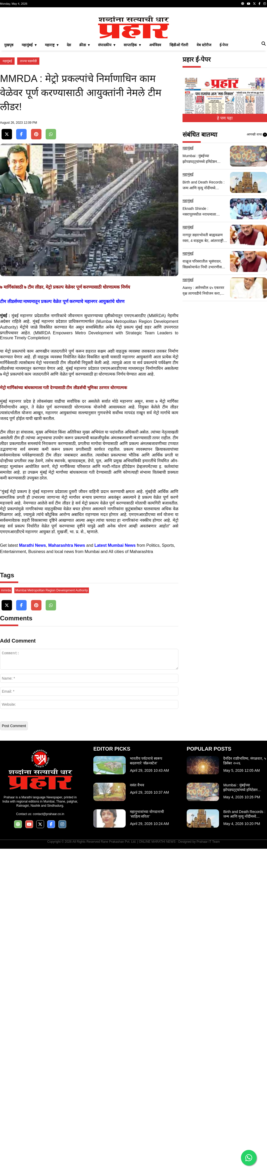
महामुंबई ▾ (29, 45)
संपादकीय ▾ (106, 45)
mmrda (6, 715)
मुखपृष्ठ (8, 45)
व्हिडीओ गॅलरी (178, 45)
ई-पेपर (224, 45)
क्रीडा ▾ (84, 45)
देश (69, 45)
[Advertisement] (89, 629)
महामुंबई (7, 61)
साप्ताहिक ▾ (132, 45)
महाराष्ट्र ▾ (51, 45)
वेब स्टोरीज (204, 45)
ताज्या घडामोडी (28, 61)
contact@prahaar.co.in (48, 938)
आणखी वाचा (257, 135)
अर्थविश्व (155, 45)
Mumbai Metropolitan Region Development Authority (51, 715)
